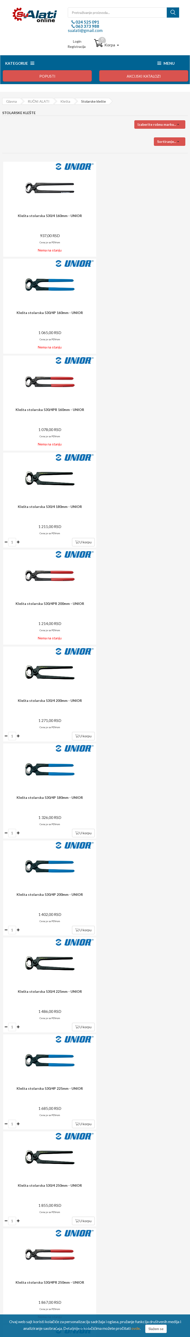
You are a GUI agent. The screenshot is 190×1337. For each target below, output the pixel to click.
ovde (135, 1328)
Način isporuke (17, 1236)
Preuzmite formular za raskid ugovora (131, 1243)
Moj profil (110, 1230)
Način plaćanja (17, 1230)
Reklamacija (15, 1243)
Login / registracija (117, 1223)
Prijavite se (125, 998)
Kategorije (19, 63)
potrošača (100, 1076)
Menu (166, 63)
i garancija (105, 1052)
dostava (88, 1026)
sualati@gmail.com (85, 30)
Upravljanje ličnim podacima (123, 1236)
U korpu (174, 348)
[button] (159, 124)
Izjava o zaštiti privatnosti (25, 1250)
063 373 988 (87, 26)
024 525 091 (87, 22)
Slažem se (156, 1329)
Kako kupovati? (18, 1223)
